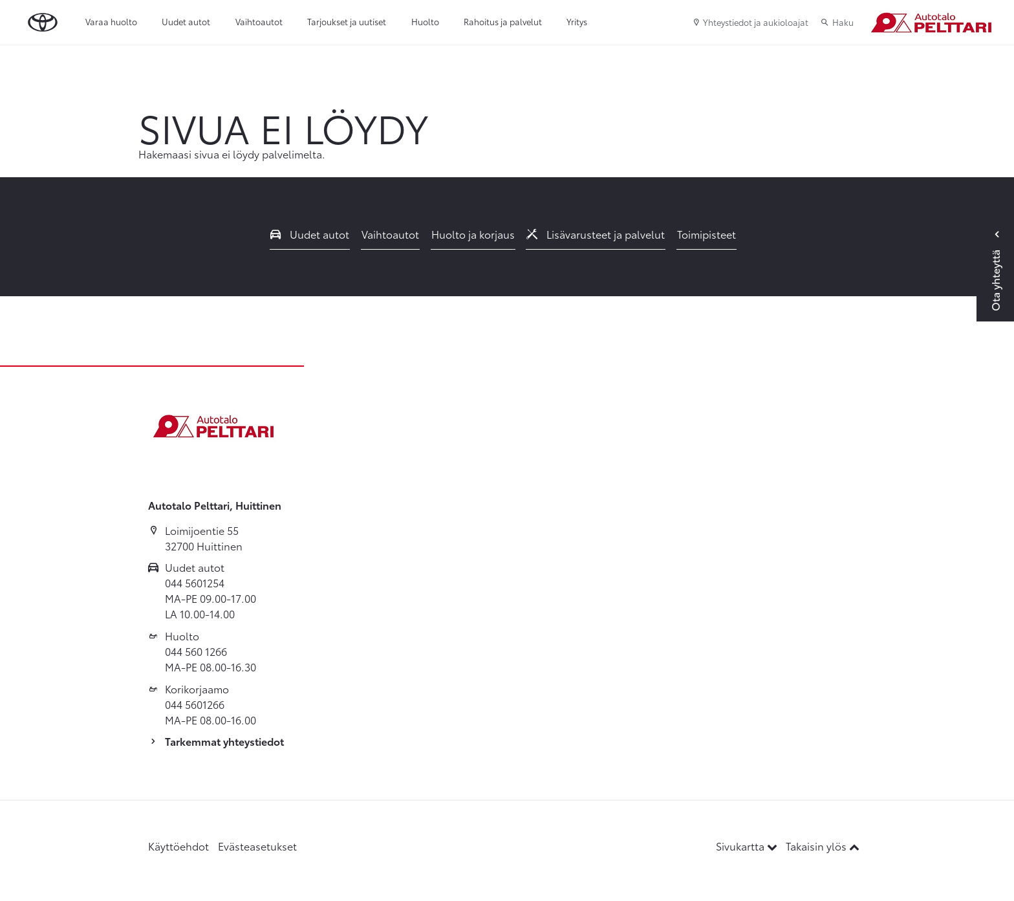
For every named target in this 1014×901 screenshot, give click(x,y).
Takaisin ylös (822, 845)
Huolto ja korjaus (473, 233)
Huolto (425, 21)
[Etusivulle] (930, 22)
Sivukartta (748, 845)
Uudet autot (186, 21)
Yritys (576, 21)
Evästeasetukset (257, 845)
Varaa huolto (111, 21)
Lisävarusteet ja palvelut (595, 233)
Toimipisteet (706, 233)
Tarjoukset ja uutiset (346, 21)
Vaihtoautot (259, 21)
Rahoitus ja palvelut (503, 21)
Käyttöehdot (178, 845)
